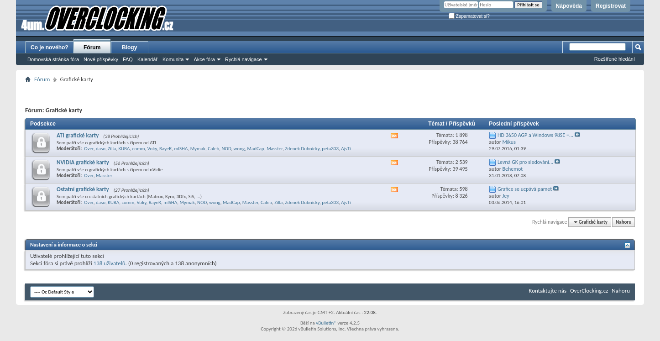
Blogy (129, 47)
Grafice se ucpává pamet (525, 189)
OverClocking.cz (589, 290)
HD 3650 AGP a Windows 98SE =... (535, 135)
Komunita (172, 59)
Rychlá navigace (243, 59)
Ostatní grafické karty (83, 189)
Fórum (92, 47)
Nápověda (569, 6)
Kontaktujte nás (547, 290)
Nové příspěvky (101, 59)
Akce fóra (204, 59)
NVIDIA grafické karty (83, 162)
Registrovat (611, 6)
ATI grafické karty (78, 135)
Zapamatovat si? (469, 16)
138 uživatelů (110, 263)
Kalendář (147, 59)
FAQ (128, 59)
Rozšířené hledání (614, 59)
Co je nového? (49, 47)
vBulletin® (326, 323)
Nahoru (623, 222)
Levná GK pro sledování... (525, 162)
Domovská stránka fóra (53, 59)
